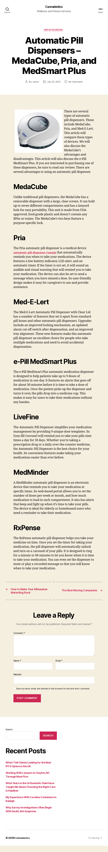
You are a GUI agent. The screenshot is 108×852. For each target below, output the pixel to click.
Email (58, 667)
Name (17, 667)
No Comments (76, 82)
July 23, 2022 (53, 82)
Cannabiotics (54, 7)
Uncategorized (54, 30)
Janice (35, 82)
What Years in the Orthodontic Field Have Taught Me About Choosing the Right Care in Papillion (30, 793)
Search (9, 735)
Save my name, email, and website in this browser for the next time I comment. (53, 695)
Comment (19, 639)
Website (17, 680)
